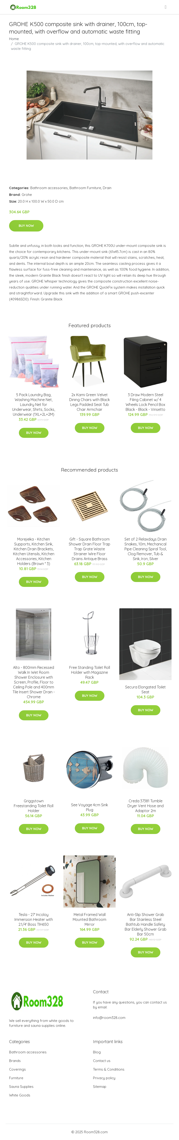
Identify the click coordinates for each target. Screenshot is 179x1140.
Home (14, 39)
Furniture (16, 1078)
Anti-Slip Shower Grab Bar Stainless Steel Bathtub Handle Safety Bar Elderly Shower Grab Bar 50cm (145, 924)
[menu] (166, 7)
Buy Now (26, 226)
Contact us (101, 1060)
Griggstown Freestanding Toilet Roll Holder (33, 806)
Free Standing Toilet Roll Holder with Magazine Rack (89, 672)
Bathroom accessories (49, 188)
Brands (15, 1060)
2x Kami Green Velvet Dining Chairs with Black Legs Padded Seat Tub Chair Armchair (89, 402)
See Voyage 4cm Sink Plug (89, 807)
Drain (107, 188)
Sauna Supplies (21, 1086)
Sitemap (99, 1086)
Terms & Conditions (108, 1069)
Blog (97, 1052)
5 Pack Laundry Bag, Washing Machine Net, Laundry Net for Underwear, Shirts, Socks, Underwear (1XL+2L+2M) (33, 404)
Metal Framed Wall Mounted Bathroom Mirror (89, 919)
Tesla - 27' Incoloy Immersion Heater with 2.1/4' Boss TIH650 (33, 919)
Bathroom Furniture (85, 188)
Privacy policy (104, 1078)
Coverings (17, 1069)
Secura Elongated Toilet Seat (145, 689)
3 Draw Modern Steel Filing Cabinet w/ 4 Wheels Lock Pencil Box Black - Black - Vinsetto (145, 402)
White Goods (19, 1095)
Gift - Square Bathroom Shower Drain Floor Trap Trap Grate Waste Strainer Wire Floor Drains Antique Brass (89, 549)
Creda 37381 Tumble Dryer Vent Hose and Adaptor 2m (145, 806)
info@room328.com (109, 1017)
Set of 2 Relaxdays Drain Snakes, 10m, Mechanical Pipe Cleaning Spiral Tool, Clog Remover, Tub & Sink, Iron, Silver (145, 549)
